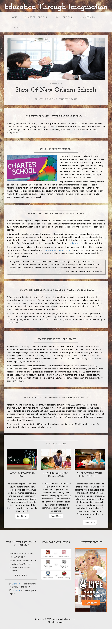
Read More (22, 516)
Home (14, 17)
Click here (16, 583)
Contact (16, 27)
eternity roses (73, 243)
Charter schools (36, 17)
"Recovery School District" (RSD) (56, 250)
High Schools (63, 17)
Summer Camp (88, 17)
